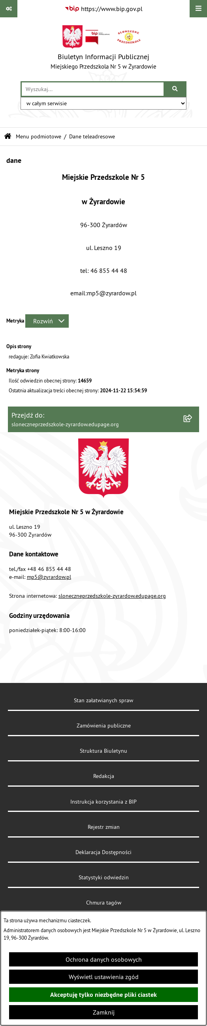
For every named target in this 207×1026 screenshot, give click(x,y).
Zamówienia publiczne (104, 725)
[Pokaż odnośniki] (8, 8)
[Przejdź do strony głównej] (103, 49)
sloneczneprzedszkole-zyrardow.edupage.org (112, 595)
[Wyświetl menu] (198, 8)
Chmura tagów (103, 902)
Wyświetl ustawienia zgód (104, 977)
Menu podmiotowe (38, 136)
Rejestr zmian (104, 826)
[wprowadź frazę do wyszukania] (93, 89)
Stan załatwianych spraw (103, 700)
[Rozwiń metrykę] (47, 321)
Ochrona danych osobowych (104, 959)
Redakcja (103, 776)
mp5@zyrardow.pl (49, 576)
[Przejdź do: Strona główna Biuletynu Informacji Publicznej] (7, 136)
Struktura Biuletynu (103, 750)
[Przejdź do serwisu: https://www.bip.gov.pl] (103, 8)
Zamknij (104, 1012)
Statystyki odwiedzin (104, 877)
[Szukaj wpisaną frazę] (175, 89)
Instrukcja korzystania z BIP (103, 801)
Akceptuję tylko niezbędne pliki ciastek (103, 995)
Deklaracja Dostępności (103, 852)
